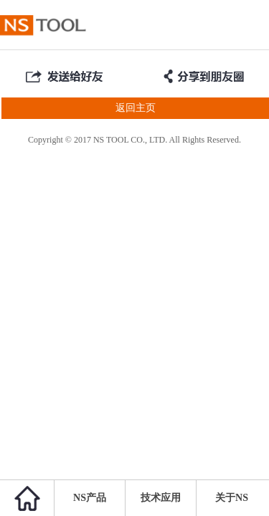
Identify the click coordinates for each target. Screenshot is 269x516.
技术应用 (161, 497)
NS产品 (89, 497)
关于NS (231, 497)
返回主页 (78, 108)
